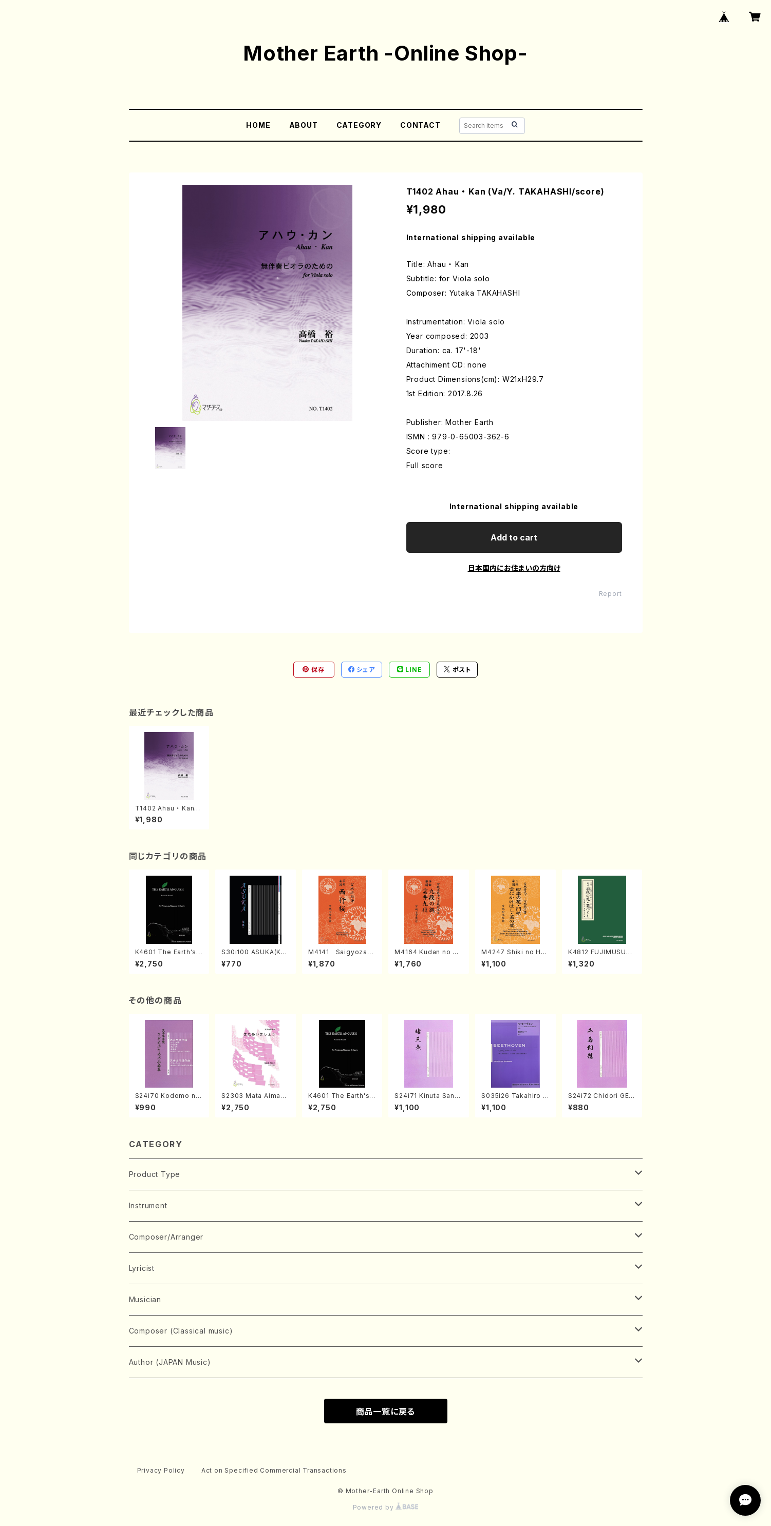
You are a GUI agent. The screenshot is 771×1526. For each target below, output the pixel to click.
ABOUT (303, 125)
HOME (258, 125)
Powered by (386, 1507)
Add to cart (514, 537)
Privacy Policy (161, 1470)
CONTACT (420, 125)
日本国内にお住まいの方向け (514, 568)
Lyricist (142, 1268)
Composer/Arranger (166, 1236)
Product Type (155, 1174)
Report (610, 593)
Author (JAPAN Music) (170, 1362)
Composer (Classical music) (181, 1330)
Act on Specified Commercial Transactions (274, 1470)
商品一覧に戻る (386, 1411)
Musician (145, 1299)
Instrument (148, 1205)
